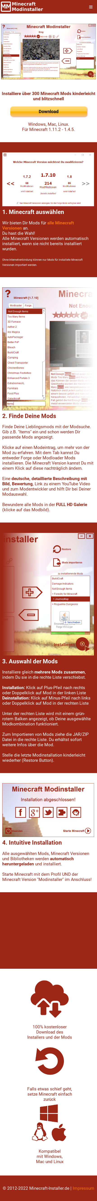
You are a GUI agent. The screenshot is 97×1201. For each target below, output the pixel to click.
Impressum (83, 1188)
